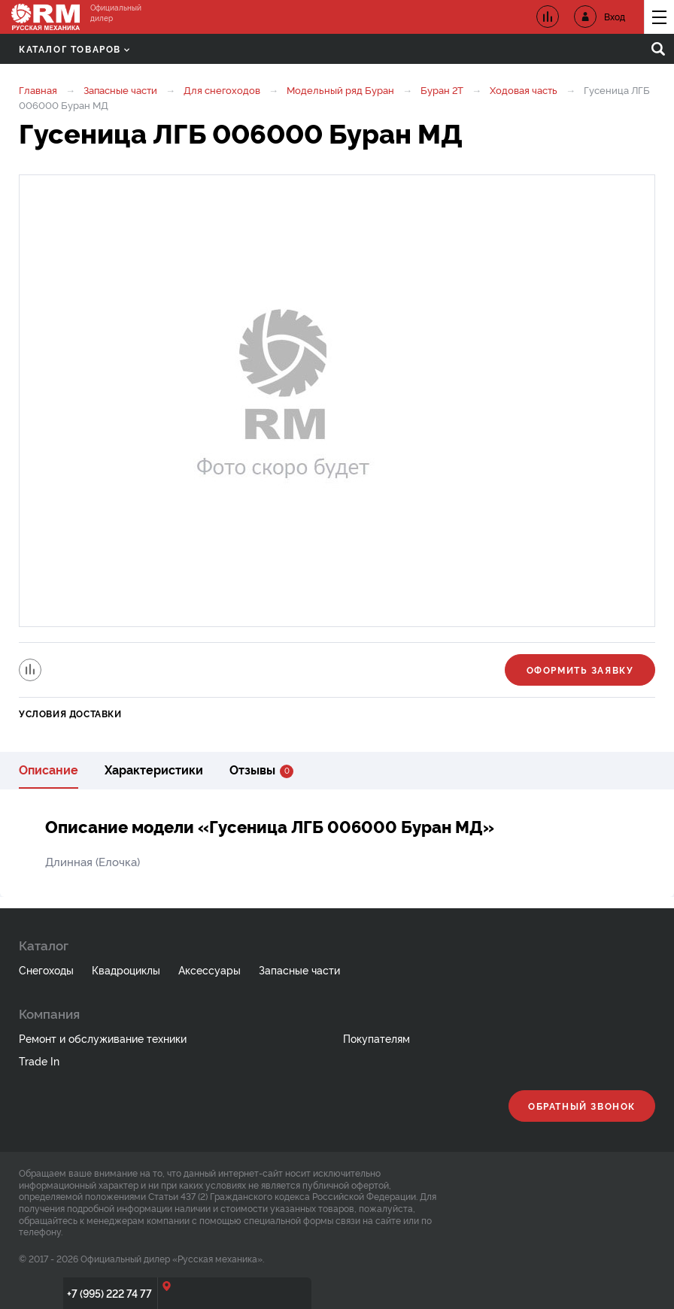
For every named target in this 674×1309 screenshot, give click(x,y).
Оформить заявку (580, 669)
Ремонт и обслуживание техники (103, 1038)
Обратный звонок (582, 1105)
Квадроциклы (126, 969)
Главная (38, 89)
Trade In (39, 1060)
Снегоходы (46, 969)
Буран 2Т (441, 89)
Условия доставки (70, 713)
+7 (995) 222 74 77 (109, 1293)
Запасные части (120, 89)
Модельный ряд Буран (340, 89)
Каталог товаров (74, 48)
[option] (337, 400)
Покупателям (376, 1038)
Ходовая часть (523, 89)
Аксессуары (209, 969)
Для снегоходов (222, 89)
